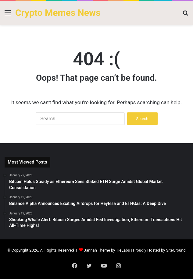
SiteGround (176, 250)
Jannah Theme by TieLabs (107, 250)
